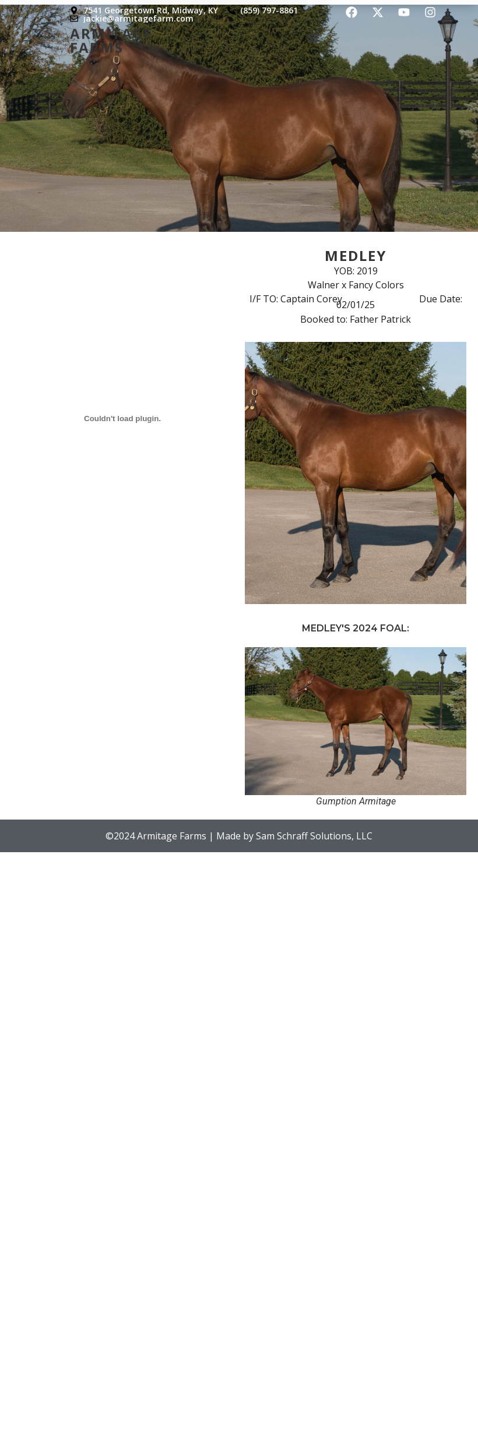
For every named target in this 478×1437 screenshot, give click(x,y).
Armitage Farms (111, 35)
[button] (314, 34)
